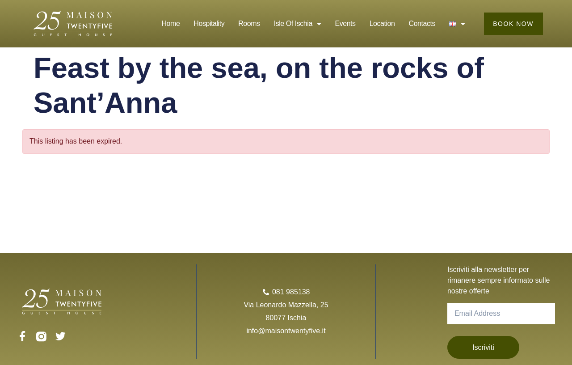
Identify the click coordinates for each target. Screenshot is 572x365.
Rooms (248, 23)
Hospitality (208, 23)
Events (345, 23)
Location (382, 23)
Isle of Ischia (297, 24)
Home (170, 23)
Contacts (421, 23)
